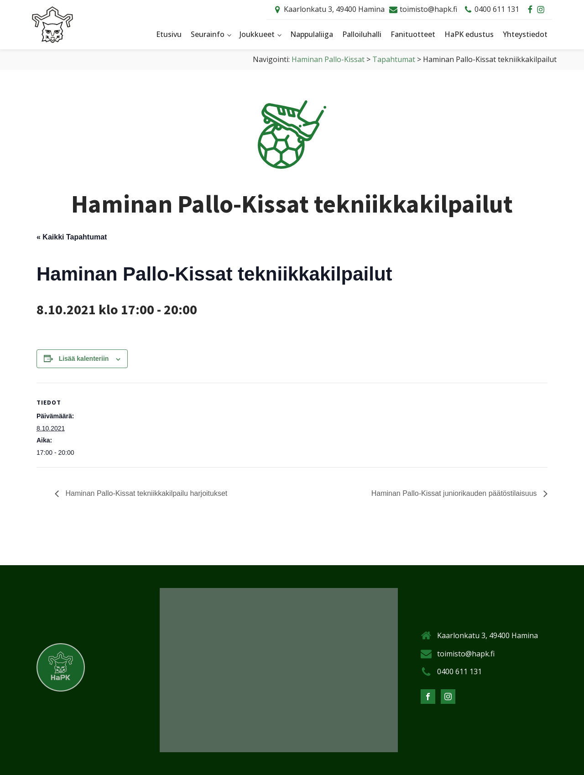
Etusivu (169, 34)
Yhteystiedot (525, 34)
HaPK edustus (469, 34)
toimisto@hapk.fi (428, 9)
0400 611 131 (496, 9)
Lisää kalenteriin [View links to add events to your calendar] (84, 358)
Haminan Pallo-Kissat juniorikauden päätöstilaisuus (455, 493)
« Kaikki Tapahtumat (71, 237)
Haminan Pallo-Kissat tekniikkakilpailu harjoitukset (145, 493)
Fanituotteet (413, 34)
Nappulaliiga (311, 34)
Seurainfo (207, 34)
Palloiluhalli (361, 34)
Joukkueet (257, 34)
